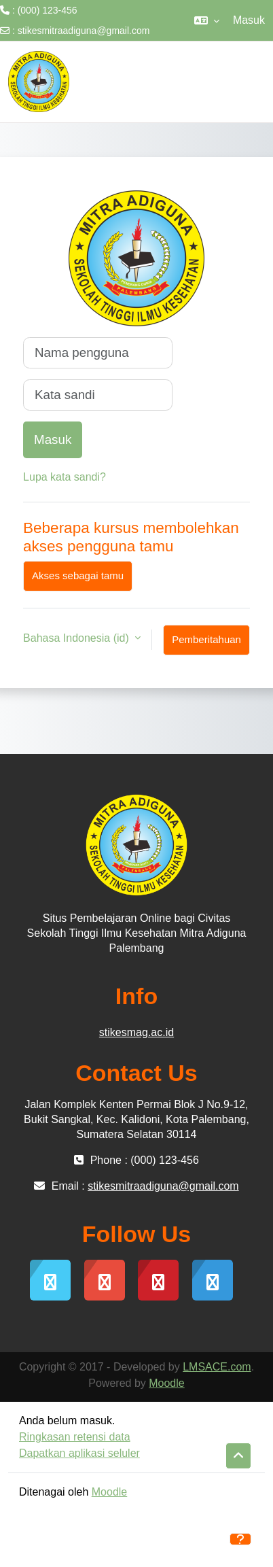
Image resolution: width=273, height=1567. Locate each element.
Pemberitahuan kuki (206, 644)
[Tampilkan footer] (240, 1539)
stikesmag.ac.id (136, 1032)
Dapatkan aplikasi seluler (79, 1453)
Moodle (166, 1383)
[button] (207, 20)
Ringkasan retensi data (74, 1437)
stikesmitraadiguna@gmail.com (84, 30)
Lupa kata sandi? (64, 477)
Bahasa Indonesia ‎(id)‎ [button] (77, 638)
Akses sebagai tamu (78, 575)
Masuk (249, 20)
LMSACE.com (217, 1367)
